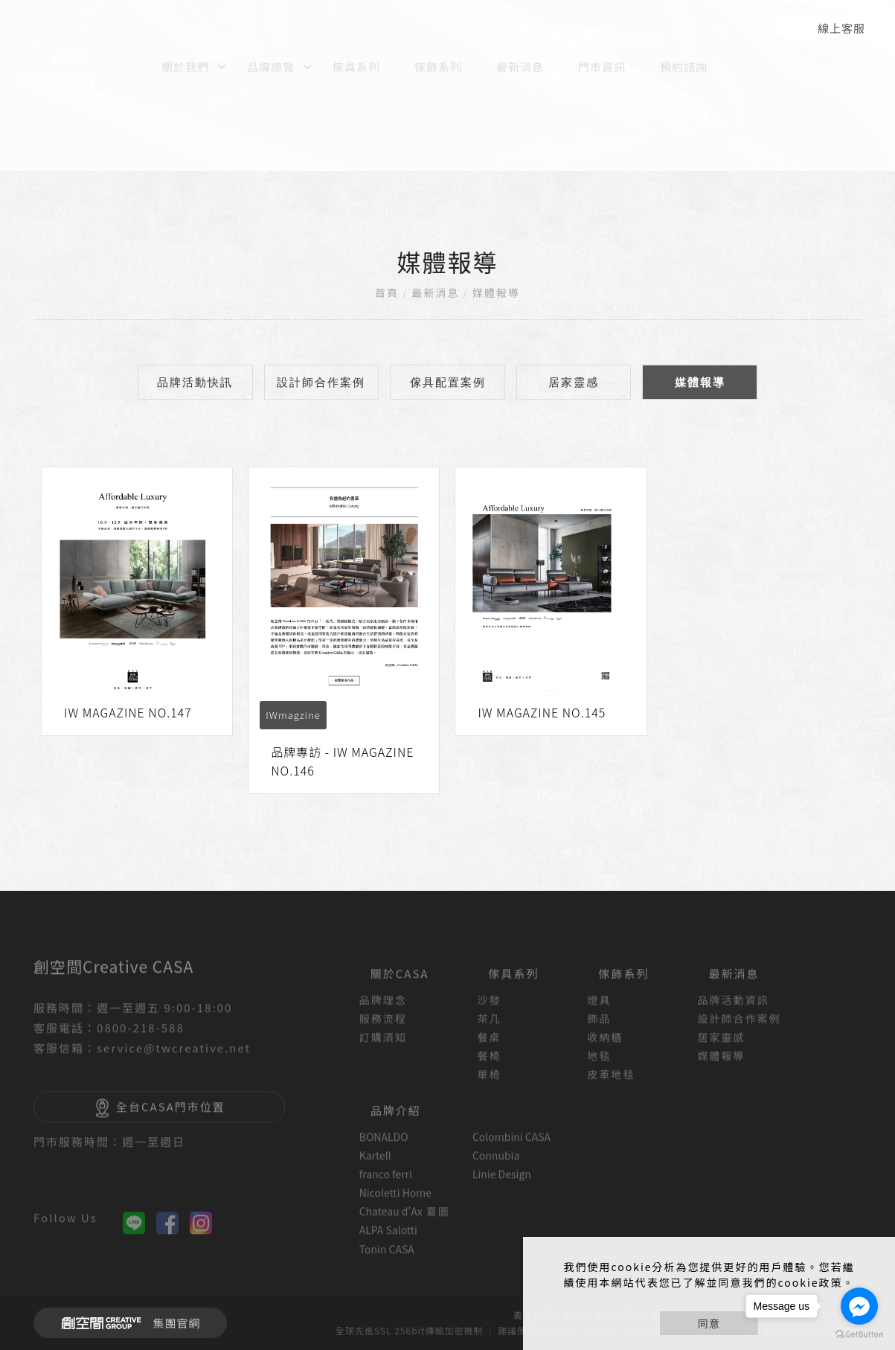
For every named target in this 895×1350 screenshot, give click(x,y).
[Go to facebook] (859, 1306)
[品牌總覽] (272, 65)
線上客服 (841, 28)
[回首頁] (70, 77)
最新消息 (436, 292)
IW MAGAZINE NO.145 (542, 712)
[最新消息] (520, 65)
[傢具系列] (356, 65)
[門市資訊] (602, 65)
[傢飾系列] (438, 65)
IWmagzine (293, 715)
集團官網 (127, 1323)
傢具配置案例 (448, 382)
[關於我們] (187, 65)
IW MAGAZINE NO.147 (128, 712)
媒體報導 (496, 292)
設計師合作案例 (321, 382)
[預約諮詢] (684, 65)
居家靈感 (573, 382)
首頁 (387, 292)
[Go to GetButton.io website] (859, 1335)
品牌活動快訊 (195, 382)
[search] (723, 32)
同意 (709, 1323)
